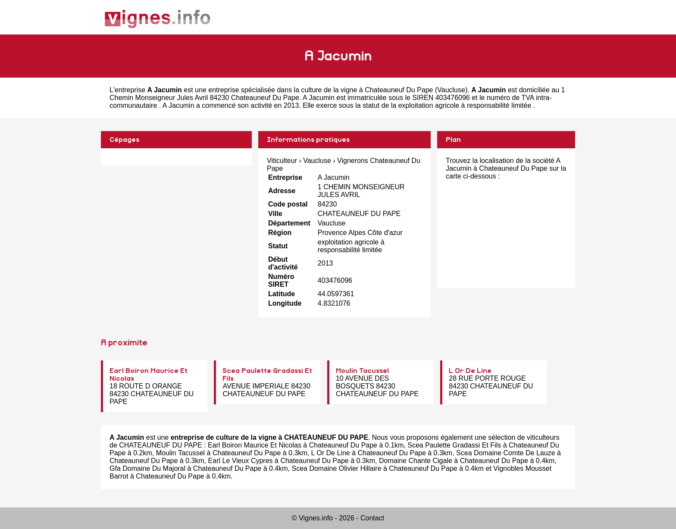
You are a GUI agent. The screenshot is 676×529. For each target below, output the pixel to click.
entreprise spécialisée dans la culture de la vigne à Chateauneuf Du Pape (320, 90)
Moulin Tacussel (362, 370)
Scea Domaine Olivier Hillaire (336, 468)
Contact (372, 518)
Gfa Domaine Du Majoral (147, 468)
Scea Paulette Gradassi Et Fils (454, 445)
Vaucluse (451, 90)
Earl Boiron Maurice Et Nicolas (254, 445)
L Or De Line (470, 370)
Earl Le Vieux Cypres (240, 460)
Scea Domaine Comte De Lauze (505, 453)
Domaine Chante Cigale (415, 460)
